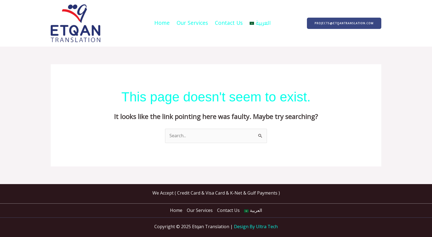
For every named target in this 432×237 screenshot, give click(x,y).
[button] (344, 23)
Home (162, 23)
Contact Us (229, 23)
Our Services (192, 23)
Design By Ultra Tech (256, 226)
